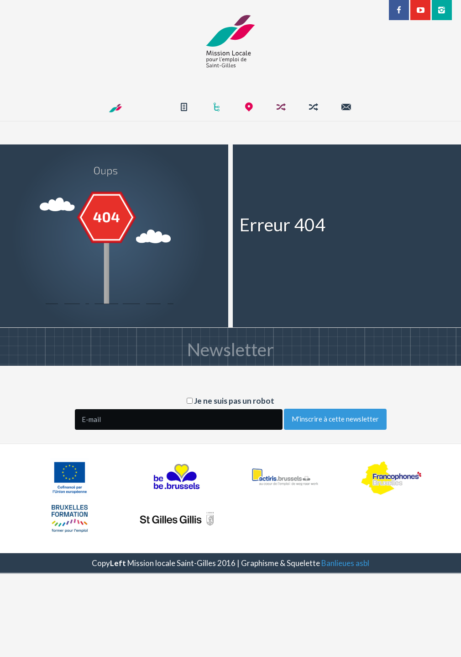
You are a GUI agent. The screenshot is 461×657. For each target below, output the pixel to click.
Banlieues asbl (345, 563)
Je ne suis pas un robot (230, 401)
